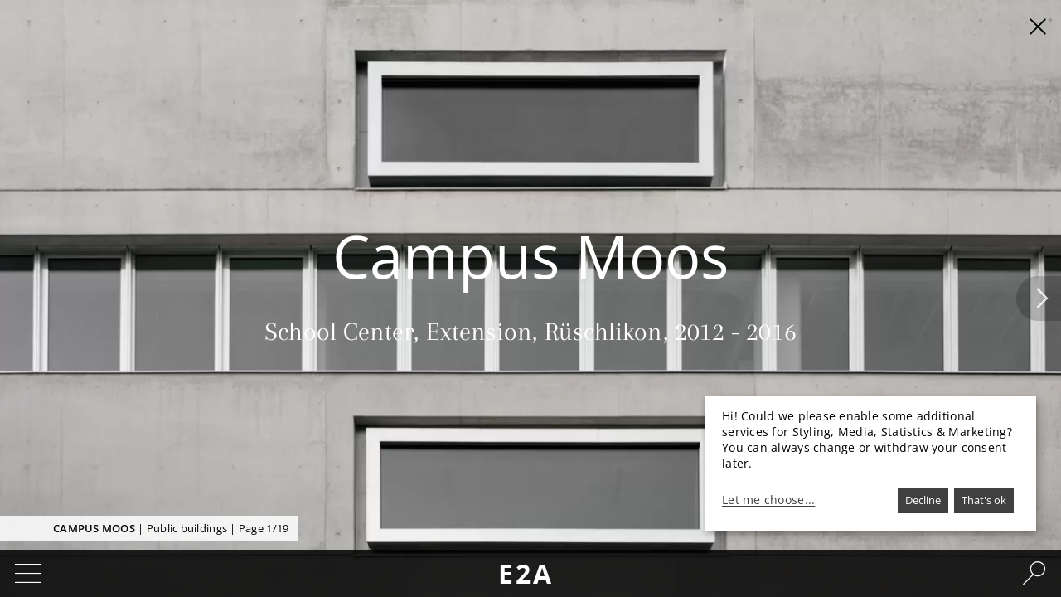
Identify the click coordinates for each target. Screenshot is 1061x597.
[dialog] (870, 463)
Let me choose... (768, 500)
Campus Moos (94, 528)
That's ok (984, 500)
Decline (923, 500)
